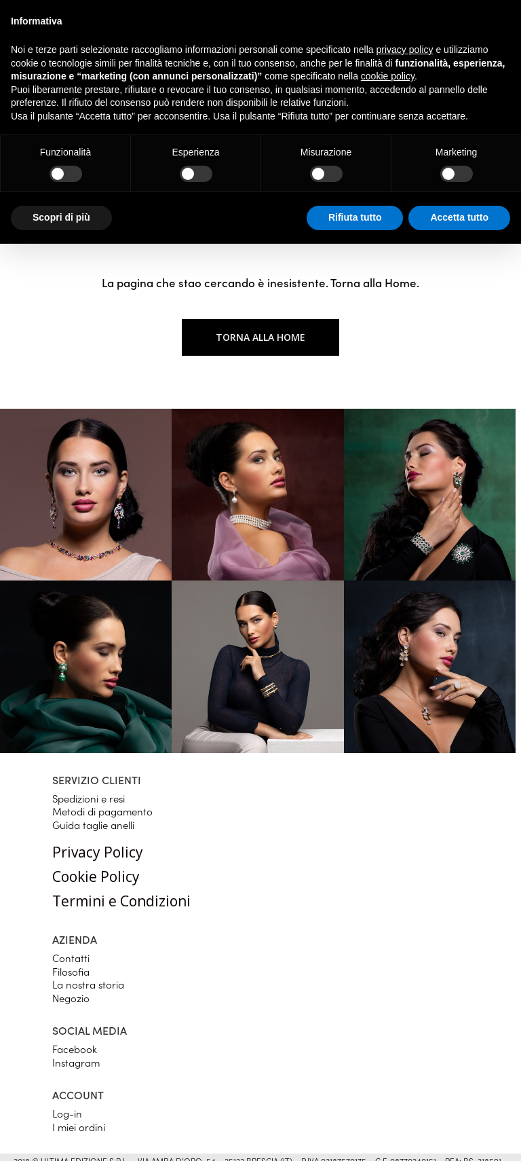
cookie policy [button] (387, 76)
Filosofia (71, 971)
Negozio (71, 998)
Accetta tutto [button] (459, 217)
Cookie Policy (96, 876)
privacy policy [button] (405, 49)
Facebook (74, 1049)
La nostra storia (88, 984)
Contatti (71, 958)
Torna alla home (260, 337)
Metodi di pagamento (102, 811)
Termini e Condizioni (121, 900)
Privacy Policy (97, 852)
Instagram (76, 1062)
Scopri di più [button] (61, 217)
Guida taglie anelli (93, 824)
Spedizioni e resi (88, 798)
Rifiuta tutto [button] (355, 217)
